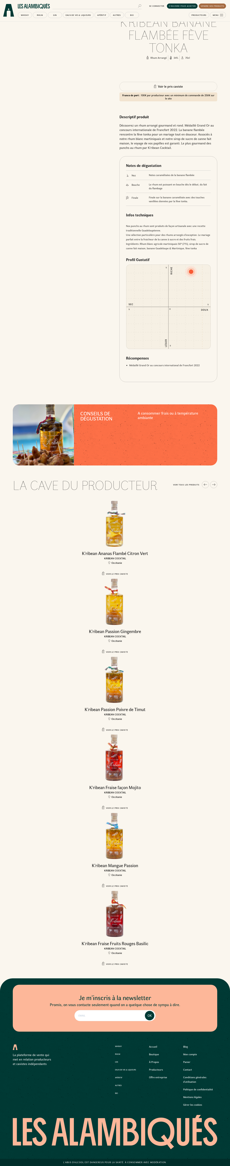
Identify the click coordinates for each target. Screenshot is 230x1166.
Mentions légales (192, 1097)
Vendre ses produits (212, 6)
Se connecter (156, 6)
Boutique (154, 1054)
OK (150, 1016)
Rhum (40, 15)
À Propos (154, 1062)
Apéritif (101, 15)
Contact (187, 1069)
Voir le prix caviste (170, 86)
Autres (117, 15)
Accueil (153, 1046)
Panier (186, 1062)
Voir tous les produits (186, 484)
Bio (132, 15)
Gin (55, 15)
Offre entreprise (158, 1077)
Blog (185, 1046)
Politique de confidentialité (198, 1089)
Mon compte (190, 1054)
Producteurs (199, 15)
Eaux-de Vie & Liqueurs (78, 15)
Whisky (25, 15)
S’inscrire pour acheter (182, 6)
